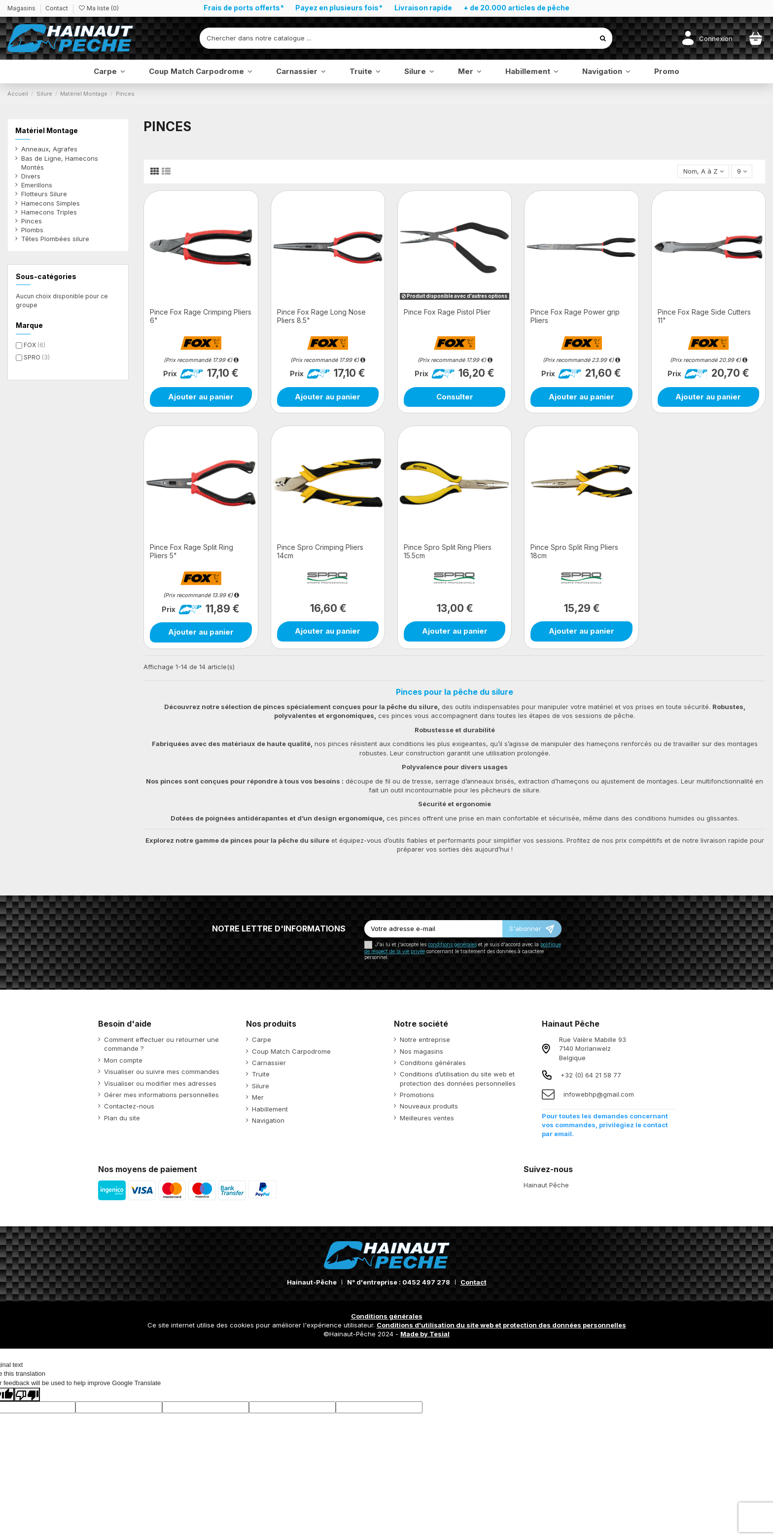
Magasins (22, 8)
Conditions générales (433, 1063)
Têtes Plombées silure (55, 239)
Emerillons (36, 185)
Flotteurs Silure (44, 194)
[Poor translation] (27, 1394)
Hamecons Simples (50, 203)
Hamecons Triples (49, 212)
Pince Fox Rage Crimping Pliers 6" (200, 316)
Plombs (32, 230)
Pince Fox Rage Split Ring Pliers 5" (191, 551)
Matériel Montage (46, 130)
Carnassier (269, 1063)
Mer (258, 1097)
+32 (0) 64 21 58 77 (591, 1075)
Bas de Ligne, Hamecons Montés (59, 162)
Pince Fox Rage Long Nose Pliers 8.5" (321, 316)
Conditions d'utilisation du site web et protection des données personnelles (501, 1325)
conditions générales (452, 944)
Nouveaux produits (429, 1106)
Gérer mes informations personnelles (161, 1095)
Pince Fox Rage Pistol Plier (447, 312)
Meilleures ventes (427, 1118)
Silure (260, 1086)
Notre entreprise (425, 1039)
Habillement (270, 1109)
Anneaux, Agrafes (49, 149)
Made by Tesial (425, 1334)
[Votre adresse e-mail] (433, 928)
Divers (30, 176)
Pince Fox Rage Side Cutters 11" (704, 316)
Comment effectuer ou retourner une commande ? (161, 1044)
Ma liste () (98, 8)
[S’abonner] (532, 928)
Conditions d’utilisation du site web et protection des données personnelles (458, 1078)
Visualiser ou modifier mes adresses (160, 1083)
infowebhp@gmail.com (598, 1094)
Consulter (454, 396)
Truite (261, 1074)
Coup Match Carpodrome (291, 1051)
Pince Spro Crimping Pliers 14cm (320, 551)
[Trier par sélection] (703, 171)
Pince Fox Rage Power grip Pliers (575, 316)
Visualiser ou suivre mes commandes (161, 1071)
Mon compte (123, 1060)
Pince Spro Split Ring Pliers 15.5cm (448, 551)
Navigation (268, 1120)
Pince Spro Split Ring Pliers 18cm (574, 551)
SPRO (37, 357)
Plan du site (122, 1118)
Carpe (261, 1039)
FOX (34, 345)
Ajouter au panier (201, 396)
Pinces (31, 221)
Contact (56, 8)
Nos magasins (421, 1051)
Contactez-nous (129, 1106)
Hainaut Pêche (546, 1185)
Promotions (417, 1095)
